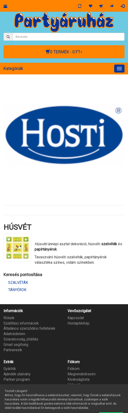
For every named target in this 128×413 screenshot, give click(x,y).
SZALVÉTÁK (18, 282)
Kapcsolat (76, 318)
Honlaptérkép (78, 323)
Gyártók (10, 368)
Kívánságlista (78, 379)
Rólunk (9, 318)
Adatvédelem (14, 334)
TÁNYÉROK (17, 290)
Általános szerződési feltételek (29, 328)
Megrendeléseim (82, 374)
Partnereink (13, 350)
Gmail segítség (16, 344)
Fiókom (74, 368)
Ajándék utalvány (17, 374)
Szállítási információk (21, 323)
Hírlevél (74, 385)
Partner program (17, 379)
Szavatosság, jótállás (21, 339)
